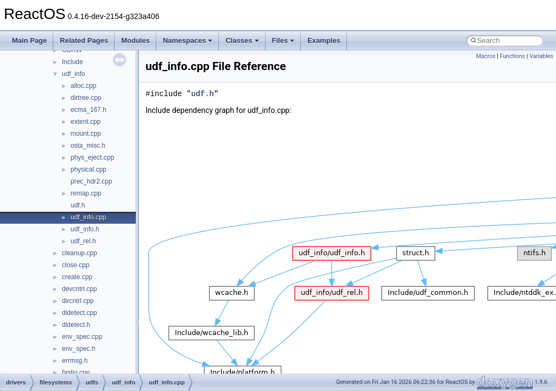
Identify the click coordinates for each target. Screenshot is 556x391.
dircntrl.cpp (78, 301)
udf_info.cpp (88, 217)
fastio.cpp (76, 372)
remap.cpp (86, 193)
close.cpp (76, 265)
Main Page (29, 40)
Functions (512, 56)
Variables (541, 56)
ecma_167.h (88, 109)
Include (72, 62)
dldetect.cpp (79, 313)
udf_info (73, 74)
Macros (486, 56)
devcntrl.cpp (79, 289)
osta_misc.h (88, 145)
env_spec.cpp (82, 336)
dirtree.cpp (86, 98)
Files (283, 40)
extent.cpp (85, 121)
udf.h (78, 205)
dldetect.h (76, 325)
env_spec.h (78, 348)
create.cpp (77, 277)
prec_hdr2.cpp (91, 181)
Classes (241, 40)
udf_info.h (85, 229)
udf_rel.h (83, 241)
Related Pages (84, 40)
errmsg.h (74, 360)
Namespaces (188, 40)
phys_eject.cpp (92, 157)
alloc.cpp (83, 86)
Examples (323, 40)
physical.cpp (88, 169)
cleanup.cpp (79, 253)
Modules (135, 40)
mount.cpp (86, 133)
